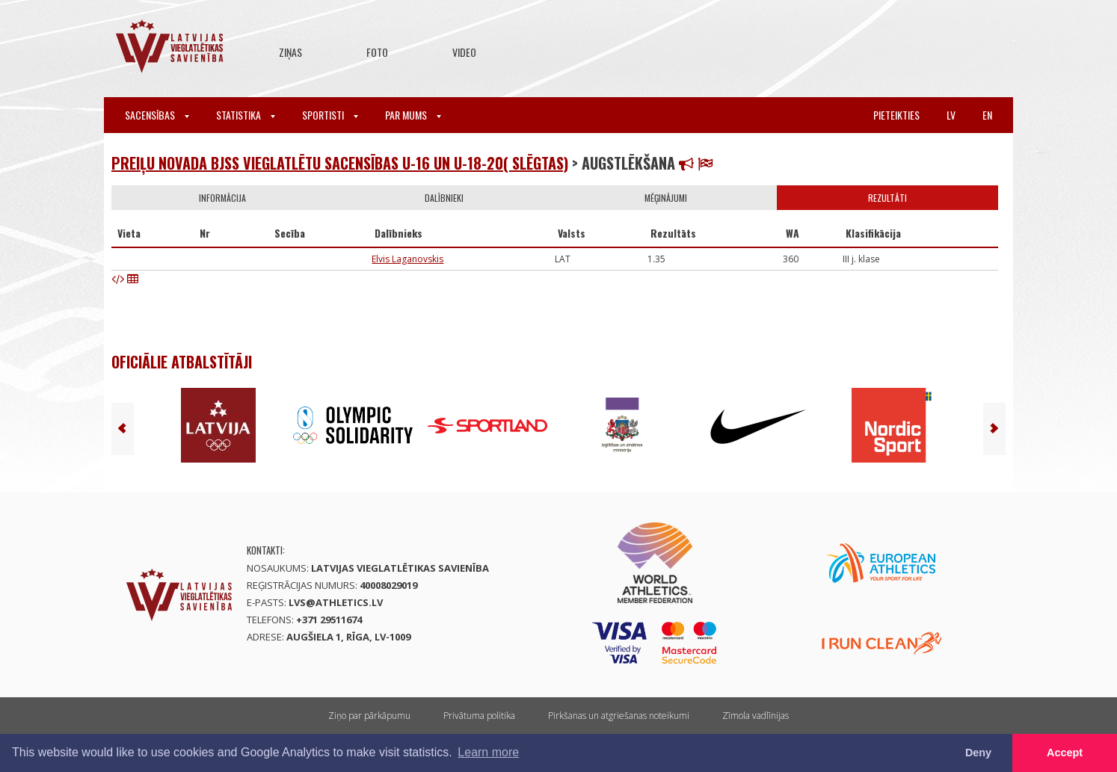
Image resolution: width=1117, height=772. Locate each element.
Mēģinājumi (665, 197)
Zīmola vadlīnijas (755, 715)
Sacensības (157, 115)
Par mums (413, 115)
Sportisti (330, 115)
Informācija (222, 197)
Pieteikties (896, 115)
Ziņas (290, 52)
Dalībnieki (444, 197)
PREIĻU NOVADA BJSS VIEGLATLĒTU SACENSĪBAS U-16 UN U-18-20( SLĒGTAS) (339, 163)
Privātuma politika (479, 715)
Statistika (245, 115)
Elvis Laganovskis (407, 259)
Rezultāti (887, 197)
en (987, 115)
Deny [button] (978, 753)
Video (464, 52)
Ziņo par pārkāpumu (369, 715)
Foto (377, 52)
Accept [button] (1065, 753)
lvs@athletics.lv (336, 602)
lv (951, 115)
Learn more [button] (488, 752)
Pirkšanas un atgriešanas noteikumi (618, 715)
